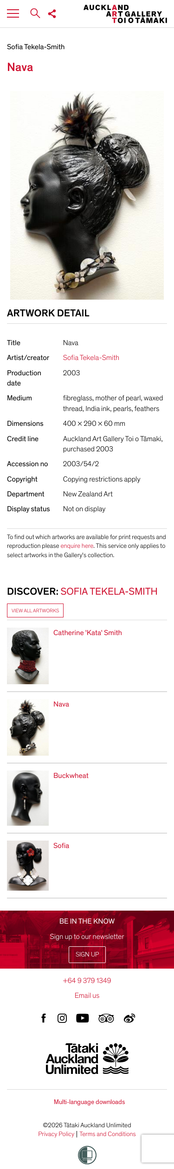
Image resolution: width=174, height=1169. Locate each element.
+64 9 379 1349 (87, 981)
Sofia (61, 846)
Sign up (87, 954)
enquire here (76, 545)
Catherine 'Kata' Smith (87, 633)
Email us (87, 995)
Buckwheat (71, 776)
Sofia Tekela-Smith (35, 47)
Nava (61, 704)
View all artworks (35, 610)
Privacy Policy (56, 1134)
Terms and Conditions (107, 1134)
